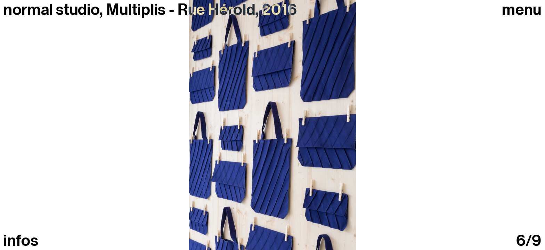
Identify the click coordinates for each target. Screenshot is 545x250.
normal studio (51, 9)
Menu (522, 10)
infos (20, 241)
